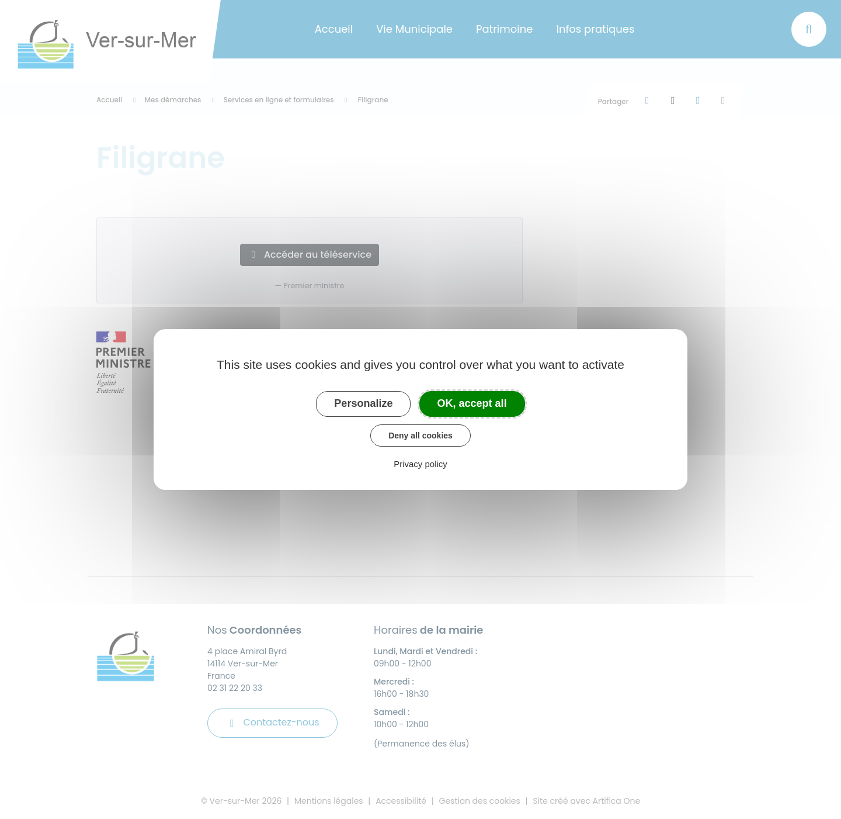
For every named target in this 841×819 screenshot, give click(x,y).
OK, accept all (472, 403)
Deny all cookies (420, 435)
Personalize (363, 403)
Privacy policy (420, 464)
